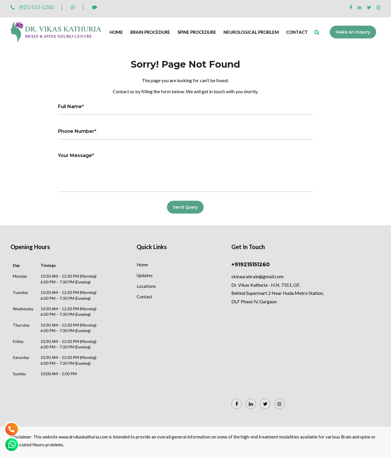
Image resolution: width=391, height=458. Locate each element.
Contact (297, 32)
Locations (146, 286)
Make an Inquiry (353, 32)
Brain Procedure (150, 32)
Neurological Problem (251, 32)
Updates (145, 275)
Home (116, 32)
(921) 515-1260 (32, 7)
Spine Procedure (196, 32)
